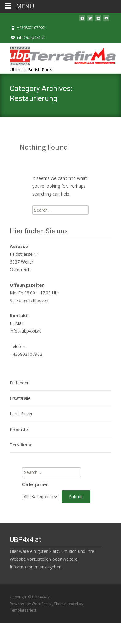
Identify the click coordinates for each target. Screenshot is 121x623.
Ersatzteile (20, 398)
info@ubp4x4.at (31, 37)
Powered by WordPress (31, 603)
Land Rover (21, 414)
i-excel (73, 603)
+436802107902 (31, 27)
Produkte (19, 429)
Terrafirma (20, 445)
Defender (19, 383)
